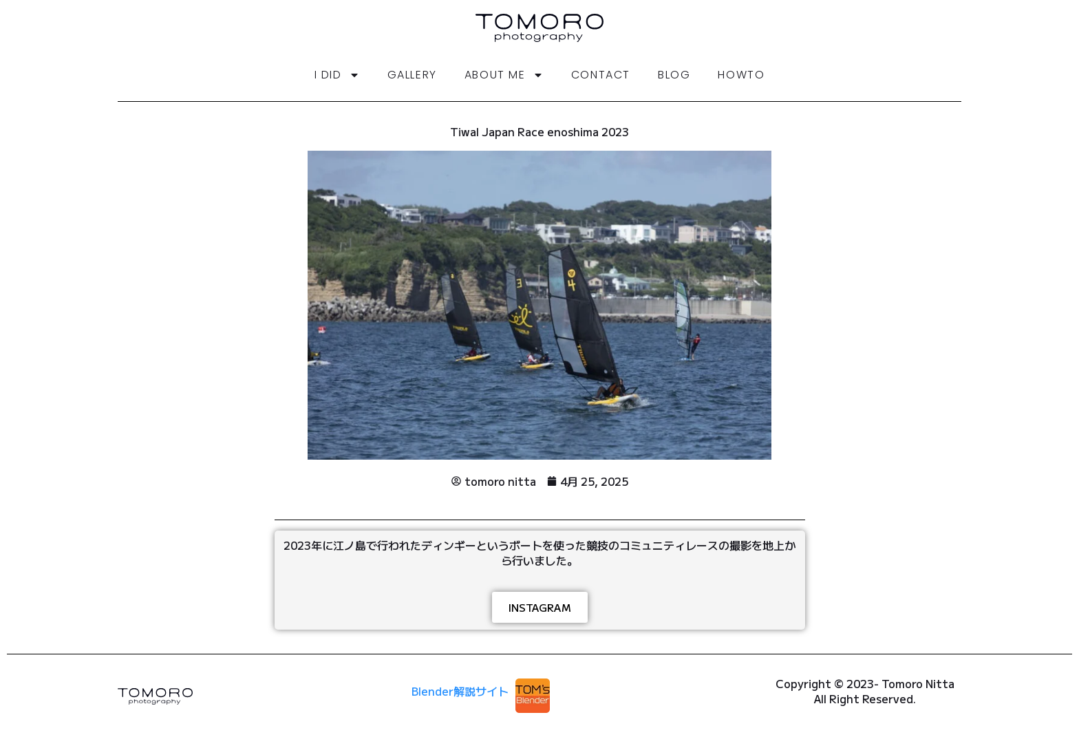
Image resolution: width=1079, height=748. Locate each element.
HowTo (741, 75)
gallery (412, 75)
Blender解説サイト (460, 691)
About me (504, 75)
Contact (600, 75)
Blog (674, 75)
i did (337, 75)
